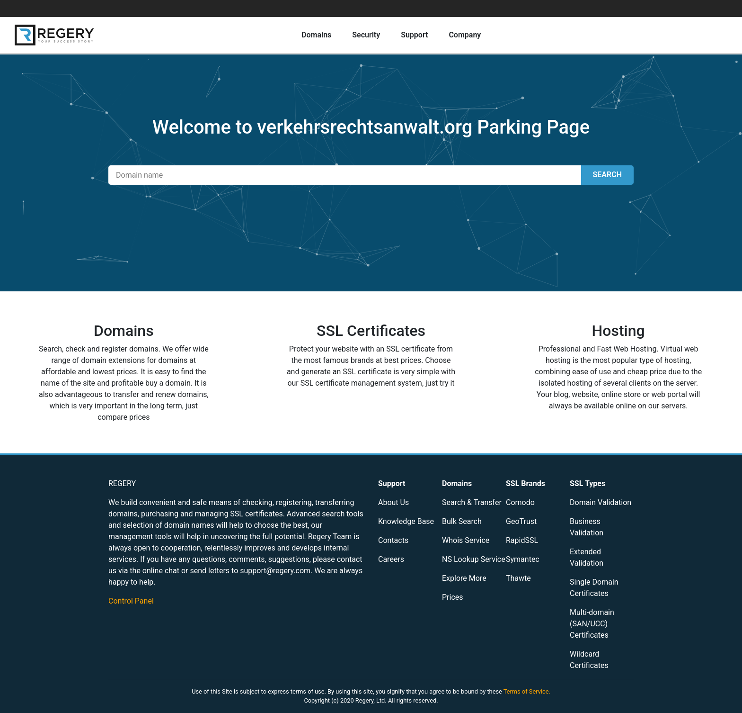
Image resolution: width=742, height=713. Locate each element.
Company (465, 34)
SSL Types (587, 483)
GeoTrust (521, 521)
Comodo (520, 502)
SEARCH (607, 174)
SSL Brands (525, 483)
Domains (316, 34)
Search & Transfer (472, 502)
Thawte (518, 578)
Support (414, 34)
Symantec (522, 559)
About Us (393, 502)
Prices (452, 597)
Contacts (393, 540)
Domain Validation (600, 502)
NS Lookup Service (473, 559)
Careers (391, 559)
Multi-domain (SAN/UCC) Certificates (592, 624)
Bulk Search (462, 521)
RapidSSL (522, 540)
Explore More (464, 578)
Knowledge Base (406, 521)
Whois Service (465, 540)
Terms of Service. (527, 691)
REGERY (122, 483)
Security (366, 34)
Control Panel (131, 600)
